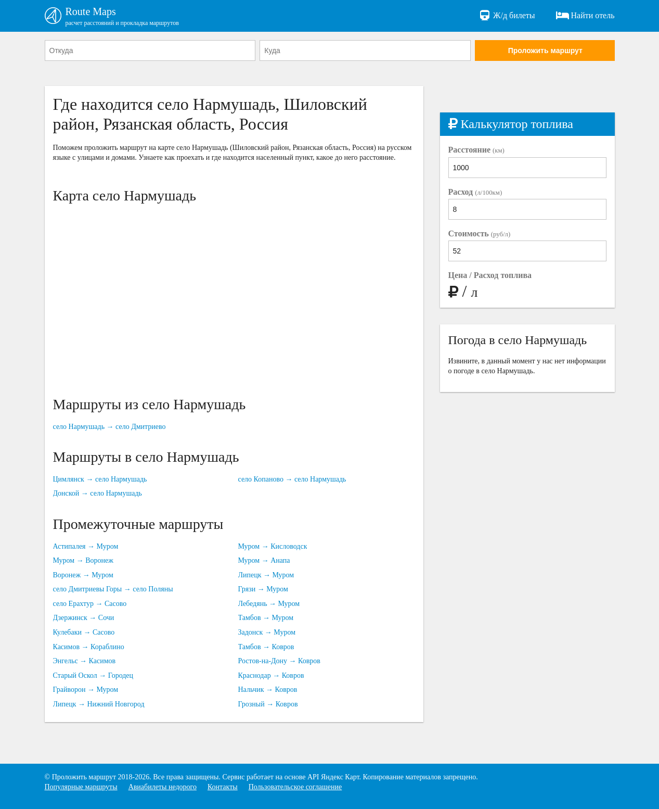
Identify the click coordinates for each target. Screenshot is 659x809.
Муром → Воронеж (83, 560)
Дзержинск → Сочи (83, 618)
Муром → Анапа (264, 560)
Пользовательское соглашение (295, 787)
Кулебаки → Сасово (84, 632)
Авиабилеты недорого (162, 787)
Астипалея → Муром (86, 546)
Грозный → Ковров (268, 704)
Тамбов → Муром (266, 618)
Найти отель (585, 15)
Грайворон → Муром (86, 689)
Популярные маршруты (81, 787)
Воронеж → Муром (83, 575)
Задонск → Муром (267, 632)
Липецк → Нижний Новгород (99, 704)
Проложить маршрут (545, 50)
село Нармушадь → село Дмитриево (109, 427)
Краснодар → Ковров (271, 675)
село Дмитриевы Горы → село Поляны (113, 589)
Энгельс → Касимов (84, 661)
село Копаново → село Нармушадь (292, 479)
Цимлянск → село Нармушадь (100, 479)
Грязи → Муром (263, 589)
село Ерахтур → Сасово (90, 604)
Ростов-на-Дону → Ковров (279, 661)
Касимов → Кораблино (88, 647)
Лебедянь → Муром (269, 604)
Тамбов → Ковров (266, 647)
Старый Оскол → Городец (93, 675)
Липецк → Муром (266, 575)
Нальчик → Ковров (268, 689)
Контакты (223, 787)
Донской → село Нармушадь (97, 493)
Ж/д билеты (506, 15)
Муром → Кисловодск (272, 546)
